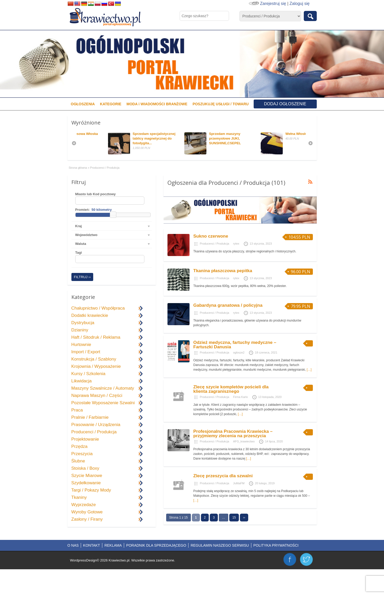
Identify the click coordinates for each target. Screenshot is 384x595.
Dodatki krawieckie (89, 315)
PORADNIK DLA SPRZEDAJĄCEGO (156, 545)
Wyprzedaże (83, 504)
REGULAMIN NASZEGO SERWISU (220, 545)
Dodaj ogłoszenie (285, 104)
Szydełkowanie (86, 482)
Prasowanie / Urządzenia (95, 424)
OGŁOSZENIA (83, 104)
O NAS (73, 545)
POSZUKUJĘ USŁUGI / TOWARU (221, 104)
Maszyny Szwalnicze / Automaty (102, 388)
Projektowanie (85, 439)
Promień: (82, 210)
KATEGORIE (110, 104)
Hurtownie (81, 344)
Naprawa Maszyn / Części (97, 395)
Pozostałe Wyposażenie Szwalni (103, 402)
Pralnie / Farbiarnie (90, 417)
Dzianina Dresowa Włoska (108, 134)
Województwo (86, 235)
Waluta (80, 244)
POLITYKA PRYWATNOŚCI (276, 545)
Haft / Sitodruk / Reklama (95, 337)
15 (234, 517)
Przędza (79, 446)
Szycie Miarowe (86, 475)
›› (244, 517)
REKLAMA (113, 545)
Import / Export (85, 351)
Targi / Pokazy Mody (91, 490)
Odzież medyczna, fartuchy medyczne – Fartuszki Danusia (234, 344)
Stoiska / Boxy (85, 468)
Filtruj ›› (82, 277)
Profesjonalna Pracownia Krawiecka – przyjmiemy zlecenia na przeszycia (233, 433)
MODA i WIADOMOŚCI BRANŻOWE (156, 104)
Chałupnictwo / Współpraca (98, 308)
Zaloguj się (299, 3)
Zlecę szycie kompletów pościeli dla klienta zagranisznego (231, 389)
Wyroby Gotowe (87, 511)
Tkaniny (79, 497)
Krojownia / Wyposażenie (96, 366)
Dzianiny (79, 330)
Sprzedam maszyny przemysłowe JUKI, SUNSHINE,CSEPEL (256, 138)
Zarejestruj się (273, 3)
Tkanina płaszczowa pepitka (222, 270)
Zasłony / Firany (87, 519)
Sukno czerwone (210, 236)
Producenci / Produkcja (214, 243)
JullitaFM (239, 483)
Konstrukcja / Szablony (93, 359)
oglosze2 (239, 352)
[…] (309, 369)
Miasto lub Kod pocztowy (95, 194)
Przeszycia (82, 453)
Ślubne (78, 461)
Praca (77, 410)
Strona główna (78, 167)
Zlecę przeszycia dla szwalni (223, 475)
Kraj (78, 226)
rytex (236, 243)
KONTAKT (91, 545)
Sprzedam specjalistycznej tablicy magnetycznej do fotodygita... (185, 138)
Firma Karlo (240, 396)
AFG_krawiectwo (244, 441)
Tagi (78, 252)
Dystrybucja (83, 322)
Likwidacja (81, 380)
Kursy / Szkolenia (88, 373)
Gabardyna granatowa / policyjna (227, 305)
